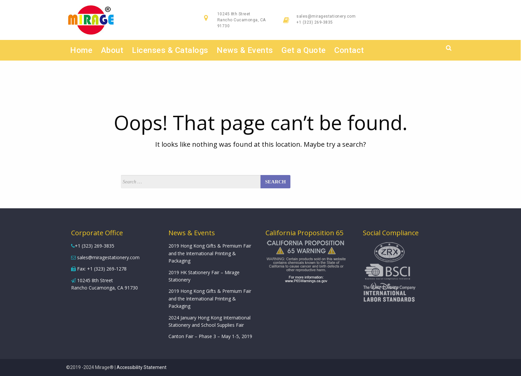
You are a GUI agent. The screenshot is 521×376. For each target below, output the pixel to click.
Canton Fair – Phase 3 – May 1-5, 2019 (210, 336)
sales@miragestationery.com (326, 16)
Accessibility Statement (141, 367)
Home (81, 50)
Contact (350, 50)
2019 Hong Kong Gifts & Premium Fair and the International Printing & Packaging (209, 253)
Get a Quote (304, 50)
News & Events (245, 50)
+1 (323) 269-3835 (314, 22)
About (112, 50)
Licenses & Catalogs (170, 50)
